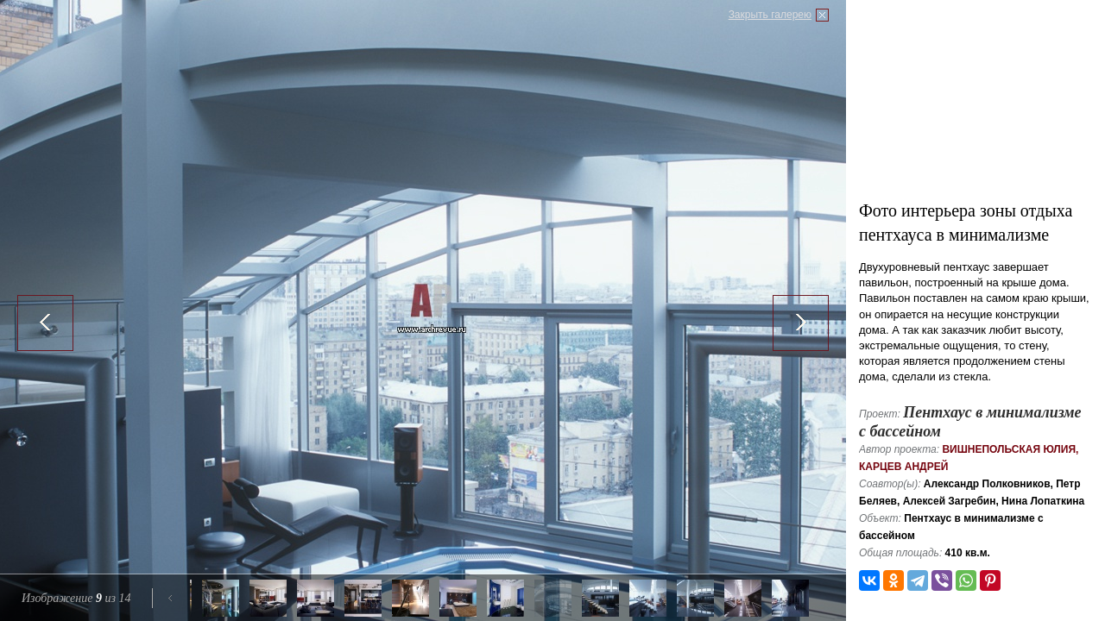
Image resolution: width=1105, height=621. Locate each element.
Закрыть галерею (770, 15)
